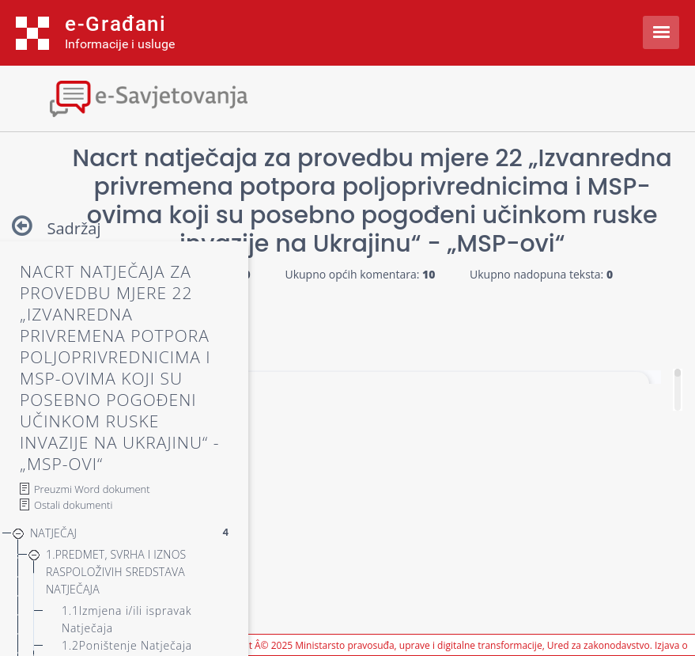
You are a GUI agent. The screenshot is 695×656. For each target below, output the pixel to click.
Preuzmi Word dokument (92, 489)
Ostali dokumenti (73, 505)
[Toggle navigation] (138, 97)
